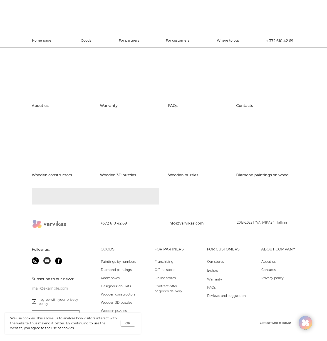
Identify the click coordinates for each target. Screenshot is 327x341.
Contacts (244, 106)
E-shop (212, 270)
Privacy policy (272, 278)
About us (40, 106)
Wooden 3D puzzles (118, 175)
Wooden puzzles (183, 175)
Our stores (215, 262)
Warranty (109, 106)
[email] (55, 288)
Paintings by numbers (118, 262)
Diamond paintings (116, 270)
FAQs (173, 106)
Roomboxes (110, 278)
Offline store (164, 270)
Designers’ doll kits (116, 286)
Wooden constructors (52, 175)
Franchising (164, 262)
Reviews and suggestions (227, 296)
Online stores (165, 278)
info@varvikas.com (186, 223)
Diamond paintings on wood (262, 175)
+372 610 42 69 (114, 223)
